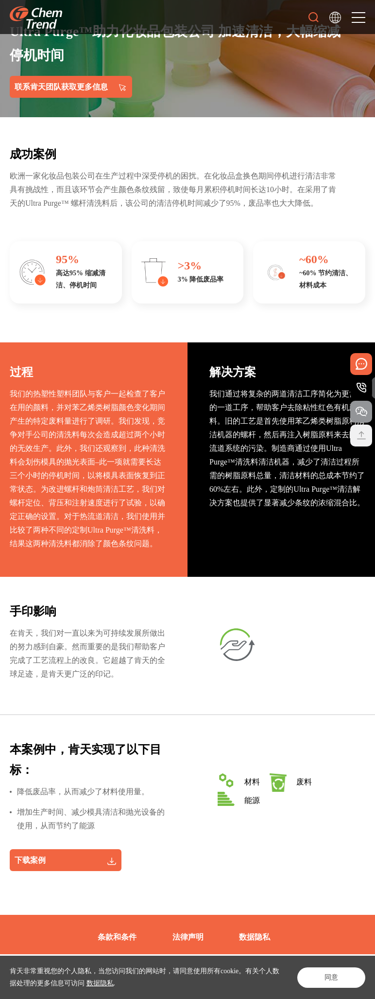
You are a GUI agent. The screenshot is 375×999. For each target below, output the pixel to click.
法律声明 (188, 937)
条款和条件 (117, 937)
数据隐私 (100, 983)
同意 (331, 977)
